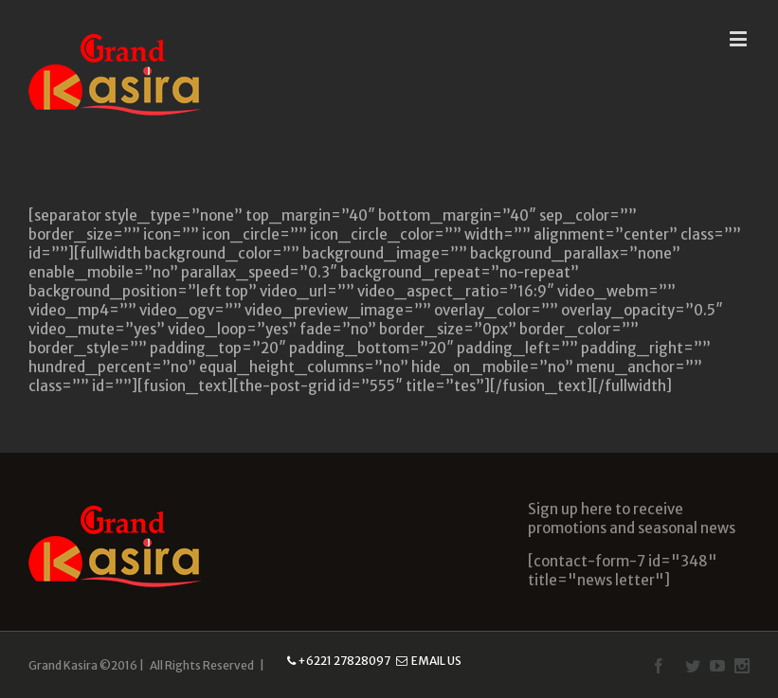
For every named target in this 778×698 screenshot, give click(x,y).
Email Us (428, 660)
